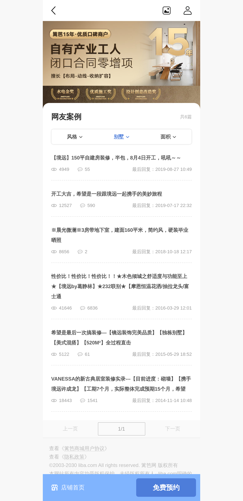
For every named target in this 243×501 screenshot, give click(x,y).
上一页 (70, 428)
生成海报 (166, 10)
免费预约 (166, 487)
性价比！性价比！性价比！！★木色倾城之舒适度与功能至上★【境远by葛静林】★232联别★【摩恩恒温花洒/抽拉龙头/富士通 (120, 286)
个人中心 (187, 10)
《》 (84, 448)
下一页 (172, 428)
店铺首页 (73, 487)
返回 (53, 10)
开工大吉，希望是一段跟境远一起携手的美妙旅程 (106, 194)
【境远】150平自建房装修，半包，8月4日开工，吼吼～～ (116, 158)
